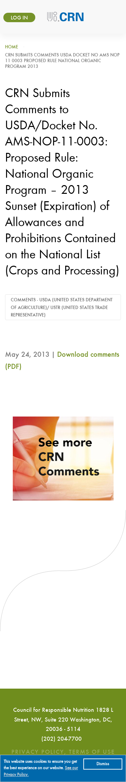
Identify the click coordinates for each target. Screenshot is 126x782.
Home (11, 47)
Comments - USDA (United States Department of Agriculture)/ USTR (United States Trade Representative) (62, 307)
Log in (19, 18)
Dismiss (102, 764)
